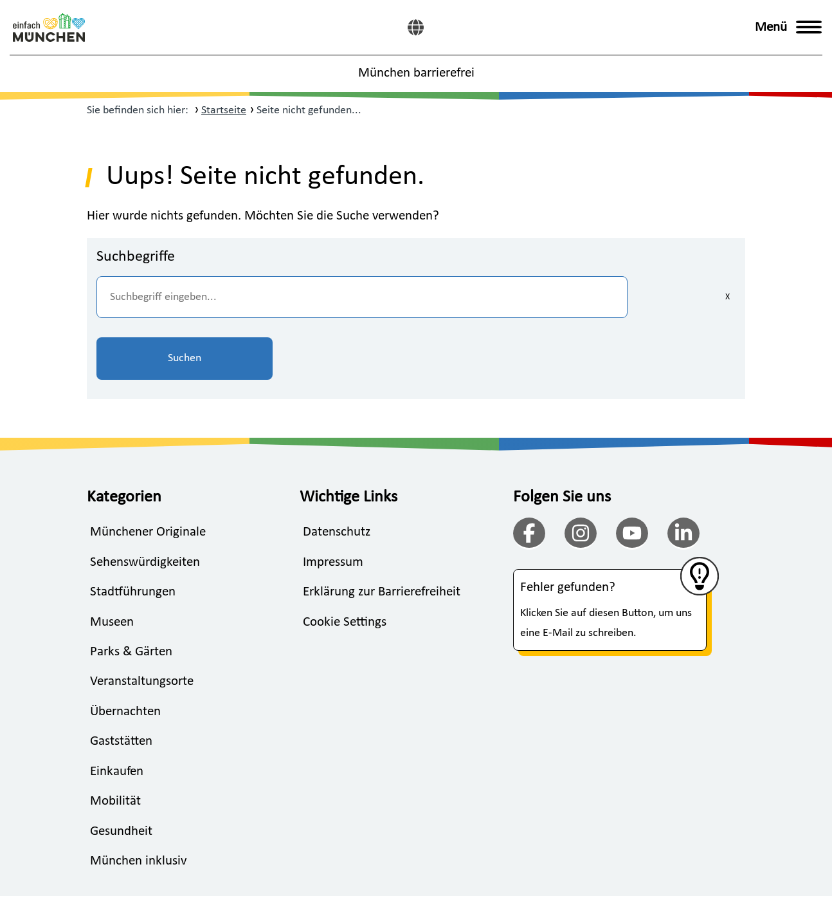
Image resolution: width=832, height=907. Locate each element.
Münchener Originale (148, 471)
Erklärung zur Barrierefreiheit (381, 531)
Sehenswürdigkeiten (145, 501)
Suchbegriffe (135, 257)
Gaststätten (121, 681)
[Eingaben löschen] (563, 297)
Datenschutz (336, 471)
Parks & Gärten (131, 591)
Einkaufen (116, 711)
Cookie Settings (344, 561)
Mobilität (115, 741)
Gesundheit (121, 771)
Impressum (333, 501)
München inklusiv (138, 801)
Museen (112, 561)
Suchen (672, 297)
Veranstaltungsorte (142, 621)
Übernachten (125, 651)
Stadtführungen (133, 531)
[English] (415, 27)
